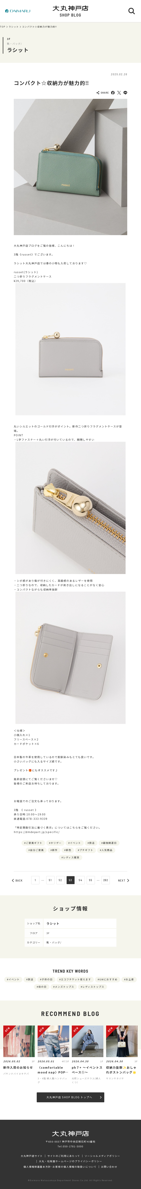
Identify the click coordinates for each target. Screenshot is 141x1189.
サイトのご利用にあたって (63, 1156)
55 (90, 880)
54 (80, 880)
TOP (3, 26)
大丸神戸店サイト (32, 1156)
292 (105, 880)
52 (60, 880)
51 (50, 880)
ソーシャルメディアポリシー (102, 1156)
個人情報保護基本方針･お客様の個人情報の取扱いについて (60, 1166)
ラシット (14, 26)
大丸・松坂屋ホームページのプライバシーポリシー (70, 1161)
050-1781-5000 (73, 1146)
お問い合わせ (109, 1166)
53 (70, 880)
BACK (17, 880)
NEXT (123, 880)
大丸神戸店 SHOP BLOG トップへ (73, 1097)
